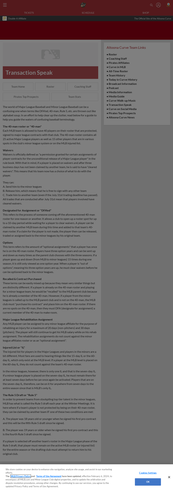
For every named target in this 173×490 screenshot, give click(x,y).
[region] (86, 477)
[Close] (169, 477)
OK (148, 481)
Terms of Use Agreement (48, 476)
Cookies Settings (148, 472)
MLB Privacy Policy (21, 476)
